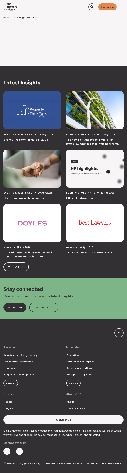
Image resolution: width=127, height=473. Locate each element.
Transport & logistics (79, 374)
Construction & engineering (20, 355)
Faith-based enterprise (80, 361)
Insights (8, 408)
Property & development (19, 374)
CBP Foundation (76, 408)
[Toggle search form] (91, 6)
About (70, 401)
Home (6, 17)
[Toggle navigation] (121, 7)
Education (73, 355)
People (8, 401)
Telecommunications (79, 368)
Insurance (10, 368)
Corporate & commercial (19, 361)
